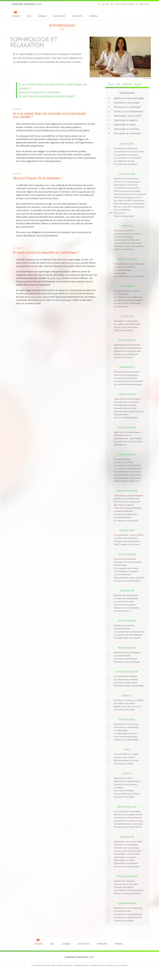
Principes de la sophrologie (127, 107)
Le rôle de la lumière (122, 459)
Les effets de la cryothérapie (126, 300)
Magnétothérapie (127, 487)
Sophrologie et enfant (125, 124)
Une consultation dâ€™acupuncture (130, 209)
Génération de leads (81, 962)
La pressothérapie (121, 652)
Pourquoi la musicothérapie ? (126, 577)
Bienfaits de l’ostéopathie (125, 592)
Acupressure (126, 143)
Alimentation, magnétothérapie (128, 492)
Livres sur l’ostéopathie (124, 601)
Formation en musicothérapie (127, 559)
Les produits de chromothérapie (128, 273)
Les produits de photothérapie (127, 631)
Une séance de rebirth (123, 706)
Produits (77, 13)
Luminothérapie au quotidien (126, 468)
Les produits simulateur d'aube (127, 817)
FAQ (29, 13)
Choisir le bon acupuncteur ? (126, 181)
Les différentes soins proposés (127, 297)
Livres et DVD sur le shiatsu (126, 790)
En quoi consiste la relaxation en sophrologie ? (47, 96)
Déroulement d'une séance (125, 721)
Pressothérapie (127, 644)
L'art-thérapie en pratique (125, 568)
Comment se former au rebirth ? (128, 697)
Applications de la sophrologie (129, 98)
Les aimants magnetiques (125, 511)
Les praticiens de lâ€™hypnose (127, 438)
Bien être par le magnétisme (126, 498)
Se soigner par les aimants (125, 517)
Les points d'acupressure (124, 164)
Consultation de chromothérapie (128, 260)
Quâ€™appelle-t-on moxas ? (126, 541)
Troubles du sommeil (122, 917)
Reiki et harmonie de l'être (125, 757)
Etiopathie (127, 313)
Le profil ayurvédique (123, 233)
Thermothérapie (127, 900)
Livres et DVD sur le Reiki (125, 751)
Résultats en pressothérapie (126, 658)
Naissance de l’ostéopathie (125, 604)
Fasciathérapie (127, 337)
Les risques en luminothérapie (127, 465)
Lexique (42, 13)
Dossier (16, 13)
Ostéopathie (127, 587)
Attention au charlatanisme (126, 495)
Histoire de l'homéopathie (125, 371)
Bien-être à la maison (123, 501)
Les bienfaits (119, 270)
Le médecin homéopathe (124, 375)
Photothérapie (127, 617)
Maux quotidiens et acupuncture (128, 203)
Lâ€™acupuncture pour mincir (127, 197)
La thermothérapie (122, 908)
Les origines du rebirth (123, 700)
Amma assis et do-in (122, 775)
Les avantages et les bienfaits (127, 157)
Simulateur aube (127, 803)
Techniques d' (119, 441)
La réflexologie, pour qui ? (125, 730)
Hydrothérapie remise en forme (128, 408)
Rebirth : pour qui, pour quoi (126, 703)
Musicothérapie (127, 551)
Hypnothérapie (127, 424)
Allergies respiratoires (123, 622)
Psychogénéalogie (127, 668)
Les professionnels (121, 514)
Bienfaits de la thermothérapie (127, 905)
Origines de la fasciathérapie (126, 348)
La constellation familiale (125, 673)
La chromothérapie (122, 267)
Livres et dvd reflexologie (125, 733)
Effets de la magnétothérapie (126, 505)
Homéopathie (127, 364)
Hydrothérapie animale (124, 402)
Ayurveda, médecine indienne (127, 230)
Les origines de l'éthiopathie (126, 321)
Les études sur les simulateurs (127, 814)
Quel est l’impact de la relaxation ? (40, 92)
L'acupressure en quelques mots (128, 151)
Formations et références (125, 148)
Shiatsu (126, 770)
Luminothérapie (127, 451)
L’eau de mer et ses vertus (125, 881)
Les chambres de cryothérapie (127, 294)
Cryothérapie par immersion (126, 287)
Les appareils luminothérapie (126, 462)
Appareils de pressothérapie (126, 649)
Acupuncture (127, 174)
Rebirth (126, 692)
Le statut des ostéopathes (125, 595)
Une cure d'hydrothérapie (125, 414)
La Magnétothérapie (122, 508)
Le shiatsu (117, 784)
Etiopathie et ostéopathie (125, 318)
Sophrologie (127, 833)
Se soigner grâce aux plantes (126, 634)
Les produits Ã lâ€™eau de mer (128, 887)
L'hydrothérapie (120, 411)
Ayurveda (127, 222)
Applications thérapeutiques (126, 341)
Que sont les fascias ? (123, 354)
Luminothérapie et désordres (126, 474)
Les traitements (120, 303)
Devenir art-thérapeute (124, 555)
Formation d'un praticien (124, 781)
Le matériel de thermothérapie (127, 911)
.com (27, 4)
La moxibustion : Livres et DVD (128, 532)
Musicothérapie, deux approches (128, 574)
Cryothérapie (127, 283)
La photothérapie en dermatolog (128, 628)
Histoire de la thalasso (123, 878)
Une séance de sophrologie (127, 133)
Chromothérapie (127, 256)
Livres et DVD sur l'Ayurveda (126, 240)
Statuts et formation (122, 327)
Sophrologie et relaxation (126, 129)
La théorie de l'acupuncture (126, 188)
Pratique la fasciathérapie (125, 351)
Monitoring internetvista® (92, 964)
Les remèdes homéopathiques (127, 381)
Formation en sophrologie (127, 102)
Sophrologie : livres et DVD (127, 115)
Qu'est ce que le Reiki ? (124, 754)
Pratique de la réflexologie (125, 736)
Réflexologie (127, 716)
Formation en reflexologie (125, 724)
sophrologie (77, 113)
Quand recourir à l (121, 607)
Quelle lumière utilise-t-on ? (126, 478)
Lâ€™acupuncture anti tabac (126, 191)
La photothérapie (121, 625)
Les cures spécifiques (123, 884)
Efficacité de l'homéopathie (126, 368)
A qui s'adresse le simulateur (126, 808)
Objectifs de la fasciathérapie (127, 344)
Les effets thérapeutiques (125, 535)
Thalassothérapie (127, 873)
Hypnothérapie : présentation (127, 435)
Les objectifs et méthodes (125, 676)
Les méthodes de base (123, 161)
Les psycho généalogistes (125, 679)
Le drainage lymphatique (124, 655)
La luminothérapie (121, 456)
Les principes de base (123, 598)
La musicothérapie (121, 571)
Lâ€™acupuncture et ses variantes (129, 194)
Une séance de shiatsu (123, 793)
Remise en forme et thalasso (126, 890)
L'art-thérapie (119, 562)
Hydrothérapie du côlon (124, 405)
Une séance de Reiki (122, 760)
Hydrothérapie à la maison (125, 399)
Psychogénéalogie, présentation (128, 682)
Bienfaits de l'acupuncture (125, 178)
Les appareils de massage (125, 154)
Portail (94, 13)
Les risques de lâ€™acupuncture (128, 200)
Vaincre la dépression (123, 213)
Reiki (127, 746)
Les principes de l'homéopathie (127, 378)
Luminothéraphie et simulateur (127, 820)
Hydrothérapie (127, 391)
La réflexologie (120, 727)
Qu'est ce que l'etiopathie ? (126, 324)
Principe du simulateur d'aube (127, 824)
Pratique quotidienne (123, 246)
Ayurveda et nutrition (123, 227)
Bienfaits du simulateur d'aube (127, 811)
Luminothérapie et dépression (127, 471)
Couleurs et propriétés (123, 264)
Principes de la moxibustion (126, 538)
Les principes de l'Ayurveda (126, 237)
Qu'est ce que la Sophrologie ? (129, 111)
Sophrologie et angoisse (126, 120)
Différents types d (121, 432)
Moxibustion (127, 527)
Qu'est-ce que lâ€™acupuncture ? (129, 206)
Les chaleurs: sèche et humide (127, 914)
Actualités (59, 13)
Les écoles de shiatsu (123, 787)
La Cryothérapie (120, 291)
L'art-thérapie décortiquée (125, 565)
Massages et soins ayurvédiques (128, 243)
